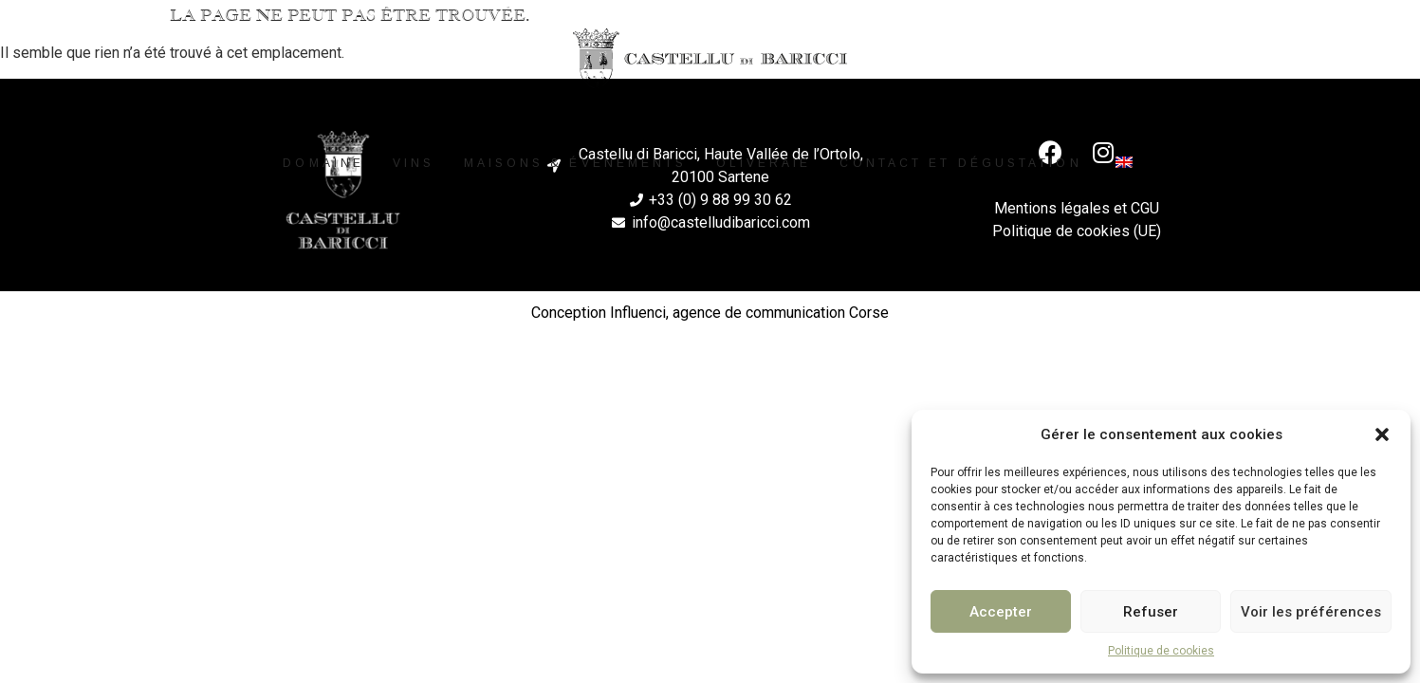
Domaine (323, 163)
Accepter (1000, 611)
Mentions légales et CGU (1076, 210)
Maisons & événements (576, 163)
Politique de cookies (1161, 650)
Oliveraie (764, 163)
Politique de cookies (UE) (1076, 233)
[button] (1382, 434)
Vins (413, 163)
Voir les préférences (1311, 611)
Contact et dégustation (960, 163)
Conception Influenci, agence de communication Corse (710, 314)
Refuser (1150, 611)
